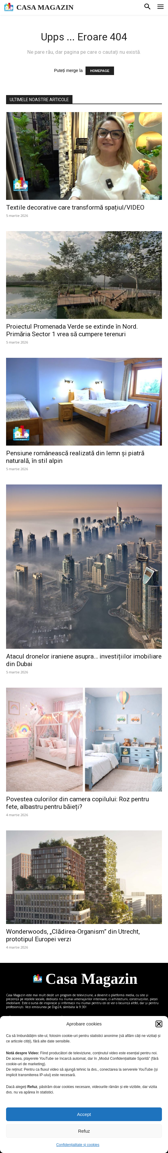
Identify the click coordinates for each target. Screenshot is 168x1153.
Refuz (84, 1131)
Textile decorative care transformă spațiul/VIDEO (76, 207)
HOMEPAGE (99, 71)
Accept (84, 1114)
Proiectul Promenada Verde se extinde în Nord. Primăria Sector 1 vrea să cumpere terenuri (72, 330)
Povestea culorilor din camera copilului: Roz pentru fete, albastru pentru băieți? (77, 802)
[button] (159, 1024)
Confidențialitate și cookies (77, 1145)
